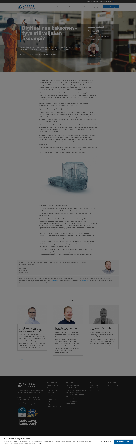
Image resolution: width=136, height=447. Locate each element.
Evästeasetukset (106, 441)
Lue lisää (38, 443)
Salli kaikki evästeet (123, 441)
